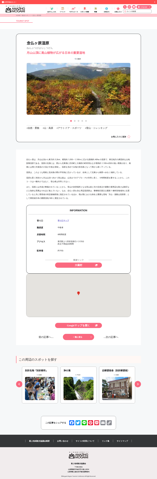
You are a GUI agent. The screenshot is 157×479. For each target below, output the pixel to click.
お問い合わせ (62, 441)
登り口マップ (63, 220)
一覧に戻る (77, 337)
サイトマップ (122, 441)
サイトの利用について (85, 441)
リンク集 (105, 441)
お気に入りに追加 (118, 136)
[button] (71, 121)
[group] (40, 385)
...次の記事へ (110, 337)
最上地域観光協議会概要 (39, 441)
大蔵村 (78, 265)
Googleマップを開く (78, 325)
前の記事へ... (46, 337)
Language (143, 7)
